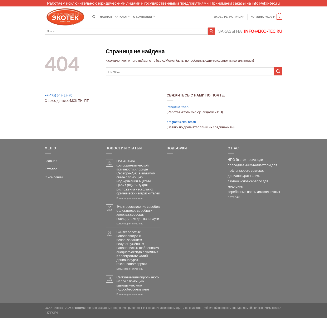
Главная (105, 16)
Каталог (122, 17)
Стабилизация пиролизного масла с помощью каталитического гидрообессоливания (137, 283)
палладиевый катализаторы (249, 165)
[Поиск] (94, 17)
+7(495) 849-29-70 (58, 95)
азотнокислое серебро (245, 181)
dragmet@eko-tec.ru (181, 122)
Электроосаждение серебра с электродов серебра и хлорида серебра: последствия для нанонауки (138, 212)
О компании (144, 17)
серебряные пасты (242, 192)
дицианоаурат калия (243, 176)
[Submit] (211, 31)
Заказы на (250, 31)
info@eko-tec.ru (266, 3)
